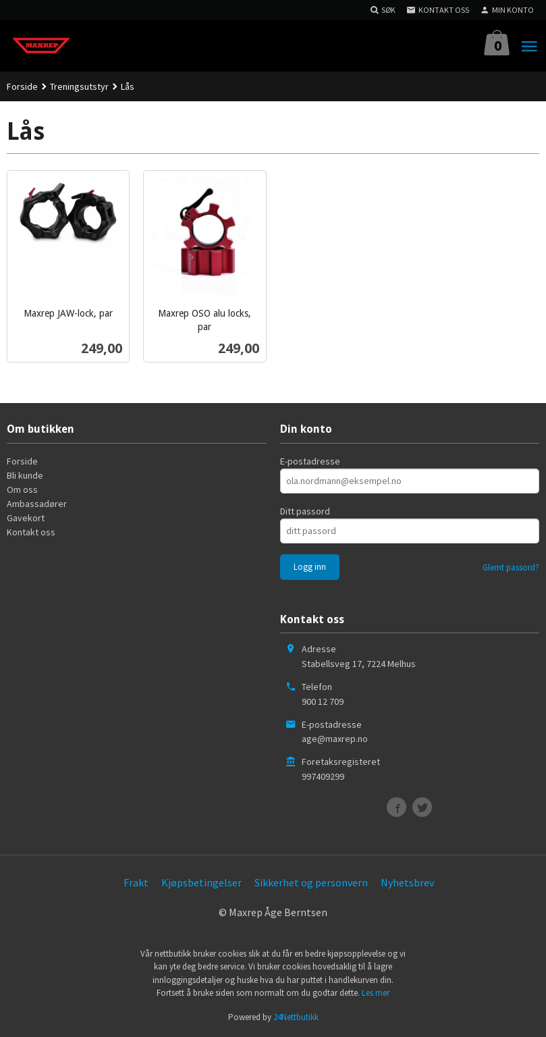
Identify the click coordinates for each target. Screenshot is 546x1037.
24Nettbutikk (296, 1017)
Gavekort (26, 518)
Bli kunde (25, 475)
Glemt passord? (511, 567)
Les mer (375, 993)
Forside (22, 86)
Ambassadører (37, 504)
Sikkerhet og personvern (311, 882)
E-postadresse (310, 461)
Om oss (22, 489)
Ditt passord (305, 511)
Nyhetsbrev (407, 882)
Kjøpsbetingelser (201, 882)
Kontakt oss (31, 532)
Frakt (136, 882)
